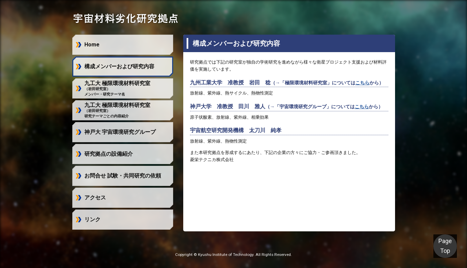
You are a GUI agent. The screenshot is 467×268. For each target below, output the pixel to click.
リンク (92, 219)
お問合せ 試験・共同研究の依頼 (122, 176)
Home (92, 44)
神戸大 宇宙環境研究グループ (120, 132)
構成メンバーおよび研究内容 (119, 66)
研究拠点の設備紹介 (108, 154)
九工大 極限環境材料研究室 (117, 88)
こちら (362, 83)
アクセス (95, 197)
